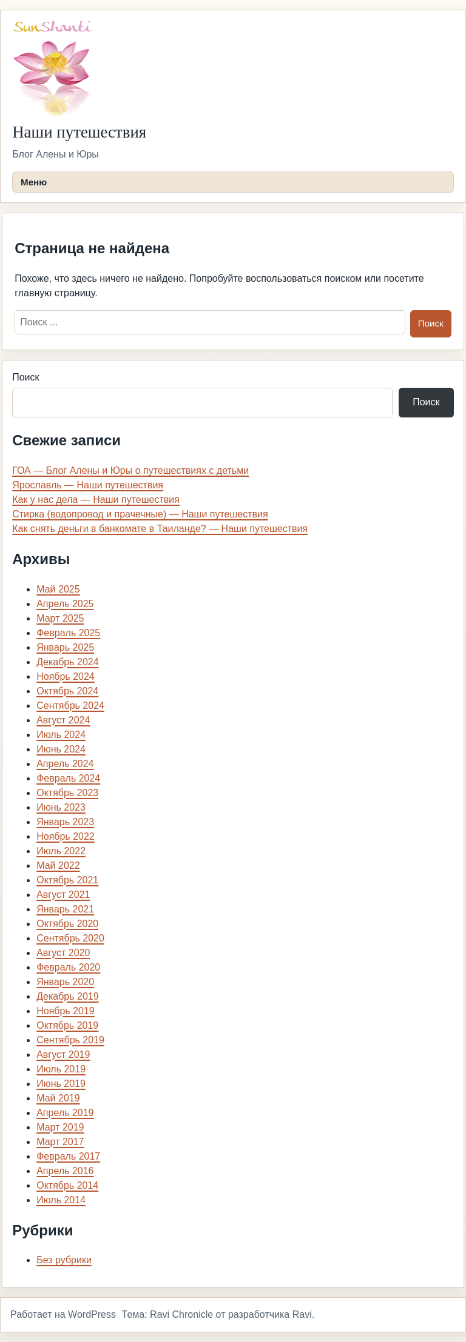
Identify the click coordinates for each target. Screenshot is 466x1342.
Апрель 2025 (64, 604)
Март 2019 (60, 1127)
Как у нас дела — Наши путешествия (96, 499)
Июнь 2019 (61, 1083)
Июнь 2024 (61, 749)
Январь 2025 (65, 647)
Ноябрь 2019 (65, 1011)
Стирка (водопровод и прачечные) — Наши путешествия (140, 514)
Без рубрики (64, 1260)
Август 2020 (63, 953)
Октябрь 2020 (67, 923)
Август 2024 (63, 720)
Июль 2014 (61, 1200)
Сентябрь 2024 (70, 705)
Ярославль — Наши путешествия (87, 485)
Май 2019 (57, 1098)
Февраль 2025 (68, 633)
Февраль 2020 (68, 967)
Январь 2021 (65, 909)
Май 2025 (57, 589)
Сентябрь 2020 (70, 938)
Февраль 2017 (68, 1156)
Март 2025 (60, 618)
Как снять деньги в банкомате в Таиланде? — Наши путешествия (160, 528)
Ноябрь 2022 (65, 836)
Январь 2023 (65, 822)
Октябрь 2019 (67, 1025)
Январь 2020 (65, 982)
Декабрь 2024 (67, 662)
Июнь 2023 (61, 807)
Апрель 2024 (64, 764)
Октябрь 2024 (67, 691)
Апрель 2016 (64, 1171)
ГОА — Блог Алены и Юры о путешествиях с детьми (130, 470)
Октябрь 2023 (67, 793)
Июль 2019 (61, 1069)
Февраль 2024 (68, 778)
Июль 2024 (61, 734)
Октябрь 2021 (67, 880)
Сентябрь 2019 (70, 1040)
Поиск (25, 377)
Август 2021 (63, 894)
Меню (34, 182)
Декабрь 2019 (67, 996)
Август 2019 (63, 1054)
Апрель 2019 (64, 1113)
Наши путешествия (79, 132)
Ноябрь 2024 (65, 676)
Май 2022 (57, 865)
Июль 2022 (61, 851)
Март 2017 (60, 1142)
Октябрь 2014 (67, 1185)
